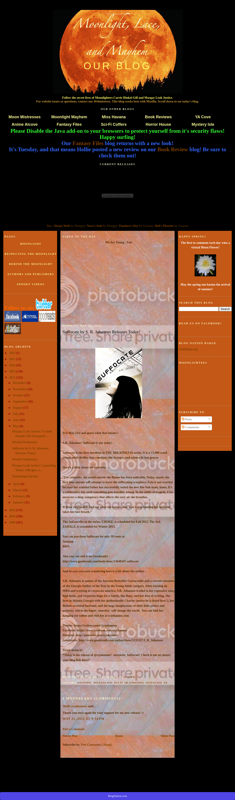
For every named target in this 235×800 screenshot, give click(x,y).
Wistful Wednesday (25, 442)
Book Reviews (158, 117)
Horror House (158, 124)
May (16, 426)
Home (119, 736)
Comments (190, 427)
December (20, 383)
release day (103, 682)
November (20, 389)
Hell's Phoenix (164, 226)
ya (165, 682)
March (18, 490)
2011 (12, 510)
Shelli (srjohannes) (75, 706)
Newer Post (70, 736)
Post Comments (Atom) (96, 744)
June (16, 420)
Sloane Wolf (62, 226)
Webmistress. (102, 101)
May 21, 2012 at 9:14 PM (83, 718)
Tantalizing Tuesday (25, 476)
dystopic (85, 682)
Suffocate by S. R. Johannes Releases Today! (101, 331)
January (19, 502)
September (20, 401)
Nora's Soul (94, 226)
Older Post (168, 736)
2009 (12, 522)
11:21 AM (129, 677)
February (19, 496)
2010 (12, 516)
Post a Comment (73, 729)
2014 (12, 365)
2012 (12, 377)
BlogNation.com (117, 796)
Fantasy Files (69, 124)
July (16, 413)
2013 (12, 371)
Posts (187, 419)
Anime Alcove (25, 124)
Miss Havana (114, 117)
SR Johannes (134, 682)
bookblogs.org (188, 349)
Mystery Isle (203, 124)
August (18, 407)
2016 (12, 353)
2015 (12, 359)
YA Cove (203, 117)
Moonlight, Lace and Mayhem (118, 14)
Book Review (172, 149)
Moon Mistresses (25, 117)
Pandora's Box (128, 226)
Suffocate (154, 682)
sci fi (118, 682)
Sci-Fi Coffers (114, 124)
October (18, 395)
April (17, 484)
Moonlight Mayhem (69, 117)
